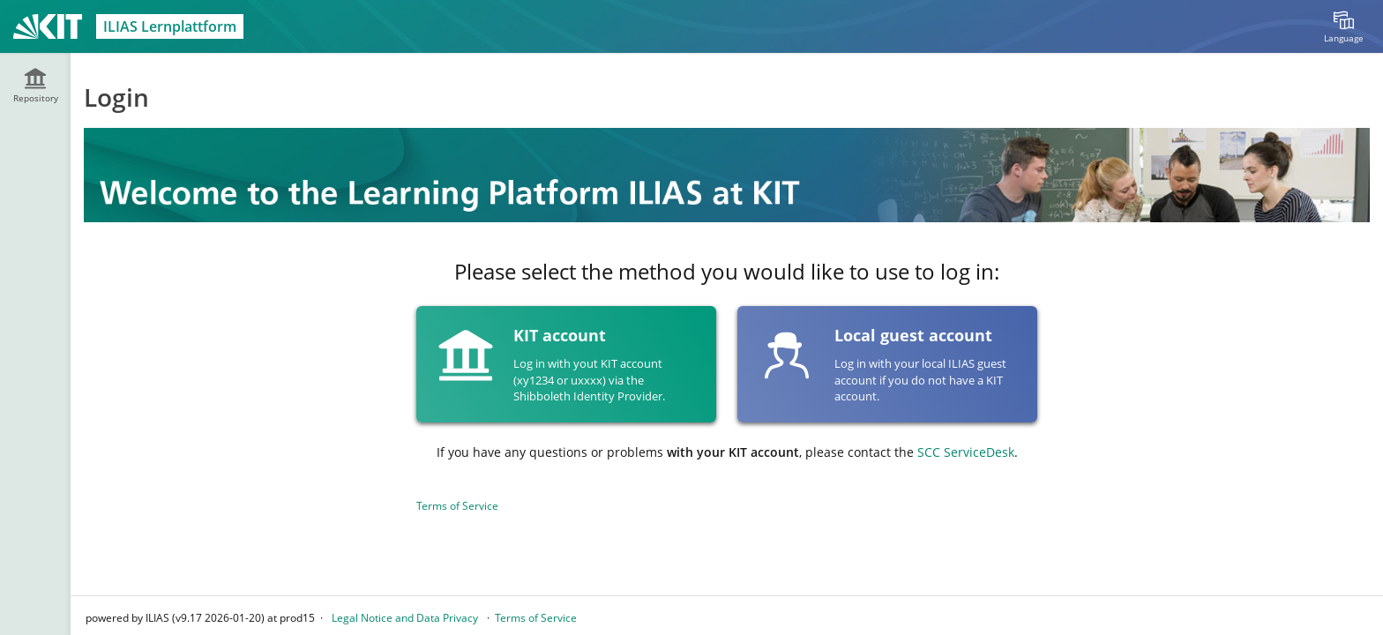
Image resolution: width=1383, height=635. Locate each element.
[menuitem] (1343, 26)
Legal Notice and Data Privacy (405, 617)
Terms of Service (457, 505)
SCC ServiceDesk (965, 452)
